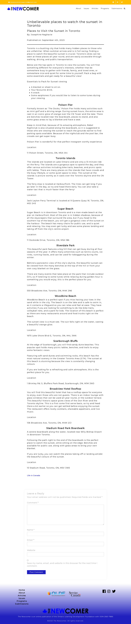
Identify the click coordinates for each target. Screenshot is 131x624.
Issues (86, 8)
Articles (95, 8)
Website (31, 550)
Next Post (100, 484)
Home (22, 590)
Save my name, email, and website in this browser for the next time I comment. (62, 564)
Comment (33, 503)
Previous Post (33, 484)
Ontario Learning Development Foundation (76, 617)
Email (30, 540)
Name (30, 530)
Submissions (117, 8)
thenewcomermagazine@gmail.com (22, 2)
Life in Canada (33, 475)
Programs (105, 8)
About (78, 8)
